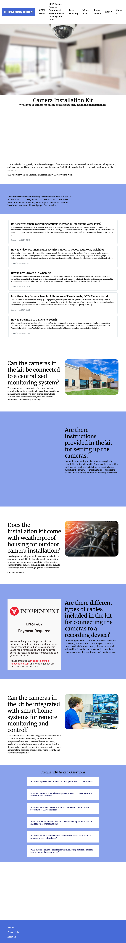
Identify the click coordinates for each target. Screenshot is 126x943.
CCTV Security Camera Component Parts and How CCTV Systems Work (56, 12)
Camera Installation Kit (63, 890)
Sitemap (11, 927)
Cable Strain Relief (16, 572)
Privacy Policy (14, 932)
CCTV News (42, 12)
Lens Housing (73, 12)
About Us (119, 12)
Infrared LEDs (86, 12)
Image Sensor (97, 12)
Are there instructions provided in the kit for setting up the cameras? (34, 461)
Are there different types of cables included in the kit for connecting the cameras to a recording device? (34, 634)
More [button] (107, 11)
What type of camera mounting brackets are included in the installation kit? (63, 138)
